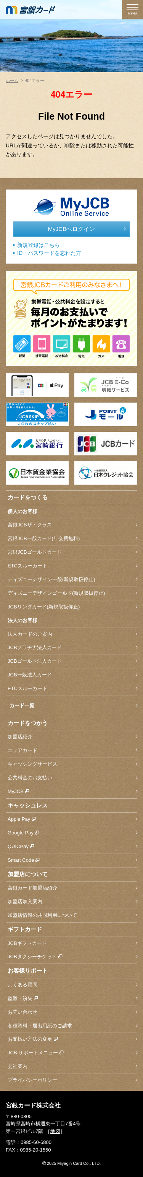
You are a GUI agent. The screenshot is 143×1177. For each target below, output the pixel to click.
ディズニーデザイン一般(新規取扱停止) (72, 580)
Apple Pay (72, 819)
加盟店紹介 (72, 737)
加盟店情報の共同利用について (72, 915)
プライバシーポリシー (72, 1080)
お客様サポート (28, 970)
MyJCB (72, 791)
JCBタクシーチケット (72, 957)
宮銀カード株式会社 (33, 1105)
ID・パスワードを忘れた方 (47, 253)
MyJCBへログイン (87, 229)
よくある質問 (72, 985)
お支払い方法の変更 (72, 1039)
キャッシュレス (28, 805)
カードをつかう (28, 723)
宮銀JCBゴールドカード (72, 552)
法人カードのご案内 (72, 634)
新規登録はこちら (36, 245)
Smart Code (72, 860)
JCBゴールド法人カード (72, 661)
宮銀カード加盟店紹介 (72, 888)
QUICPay (72, 847)
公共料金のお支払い (72, 778)
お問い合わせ (72, 1012)
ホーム (14, 80)
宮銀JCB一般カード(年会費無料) (72, 539)
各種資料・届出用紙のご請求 (72, 1026)
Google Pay (72, 833)
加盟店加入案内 (72, 902)
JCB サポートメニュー (72, 1053)
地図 (55, 1131)
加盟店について (28, 874)
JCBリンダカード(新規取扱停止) (72, 607)
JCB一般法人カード (72, 675)
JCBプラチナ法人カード (72, 648)
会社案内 (72, 1066)
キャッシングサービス (72, 764)
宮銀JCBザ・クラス (72, 525)
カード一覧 (73, 706)
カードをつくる (28, 497)
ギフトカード (25, 929)
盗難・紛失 (72, 998)
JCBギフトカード (72, 943)
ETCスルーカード (72, 566)
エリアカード (72, 750)
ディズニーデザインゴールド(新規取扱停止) (72, 593)
